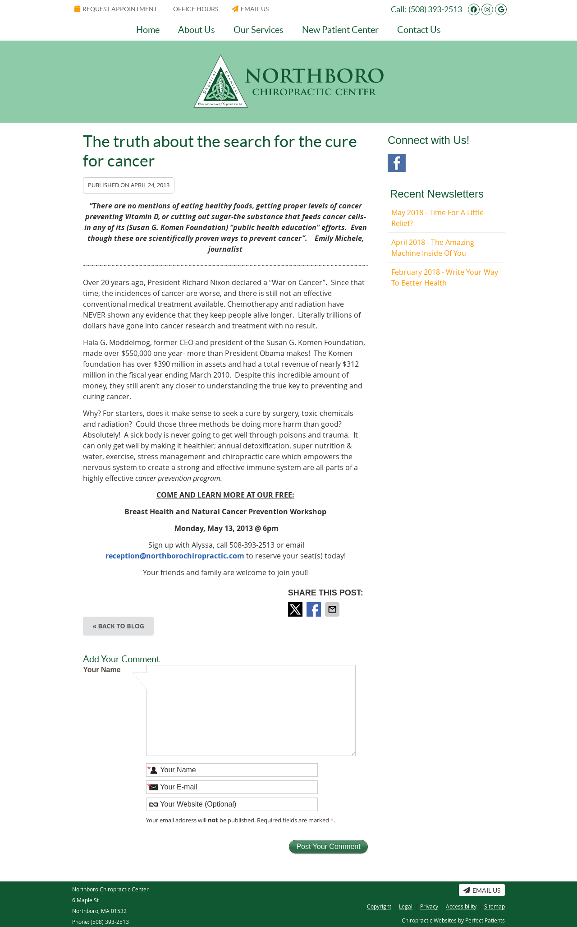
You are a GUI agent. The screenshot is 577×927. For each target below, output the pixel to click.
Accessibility (461, 906)
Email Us (250, 9)
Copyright (379, 906)
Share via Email (333, 609)
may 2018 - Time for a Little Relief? (437, 218)
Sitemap (494, 906)
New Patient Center (340, 30)
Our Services (259, 30)
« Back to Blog (118, 626)
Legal (405, 906)
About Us (196, 30)
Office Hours (195, 9)
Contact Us (419, 30)
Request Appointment (115, 9)
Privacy (429, 906)
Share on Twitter (296, 609)
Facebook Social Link (397, 163)
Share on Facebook (315, 609)
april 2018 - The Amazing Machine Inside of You (432, 247)
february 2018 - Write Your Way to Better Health (444, 277)
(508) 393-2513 (435, 9)
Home (148, 30)
